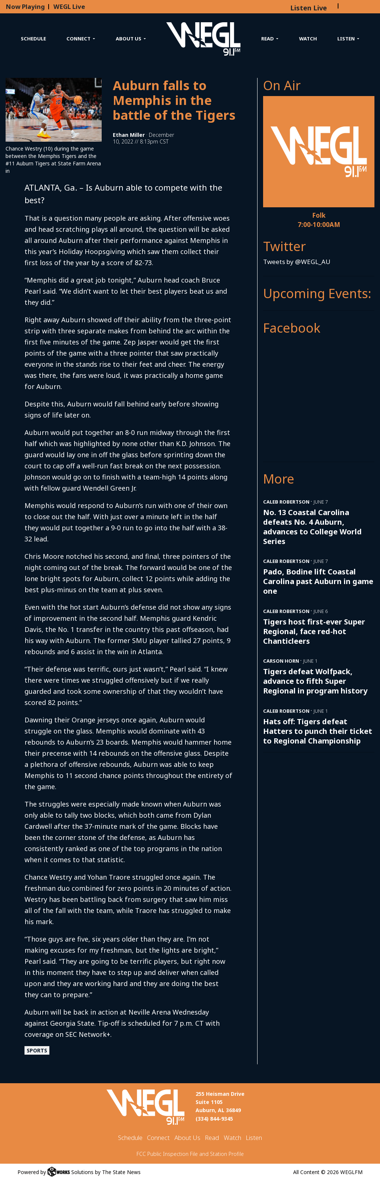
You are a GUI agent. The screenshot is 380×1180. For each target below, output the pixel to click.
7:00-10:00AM (319, 224)
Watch (308, 38)
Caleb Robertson (286, 501)
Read (212, 1137)
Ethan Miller (129, 134)
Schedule (33, 38)
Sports (37, 1050)
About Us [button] (129, 38)
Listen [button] (346, 38)
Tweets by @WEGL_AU (296, 261)
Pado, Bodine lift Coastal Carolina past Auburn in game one (318, 581)
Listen (254, 1137)
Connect (158, 1137)
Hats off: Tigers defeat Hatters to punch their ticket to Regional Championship (317, 731)
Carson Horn (281, 660)
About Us (187, 1137)
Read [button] (268, 38)
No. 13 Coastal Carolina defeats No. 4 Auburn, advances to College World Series (312, 526)
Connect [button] (79, 38)
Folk (318, 215)
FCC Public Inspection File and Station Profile (190, 1153)
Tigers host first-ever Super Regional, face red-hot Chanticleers (314, 631)
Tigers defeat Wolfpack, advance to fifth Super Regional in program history (315, 681)
